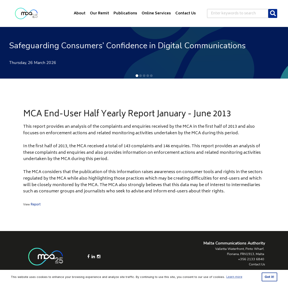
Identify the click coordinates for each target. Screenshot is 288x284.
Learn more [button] (234, 276)
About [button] (79, 13)
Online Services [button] (156, 13)
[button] (137, 75)
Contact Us (257, 264)
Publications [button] (125, 13)
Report (36, 204)
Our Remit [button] (99, 13)
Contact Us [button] (185, 13)
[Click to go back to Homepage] (26, 13)
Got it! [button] (269, 277)
